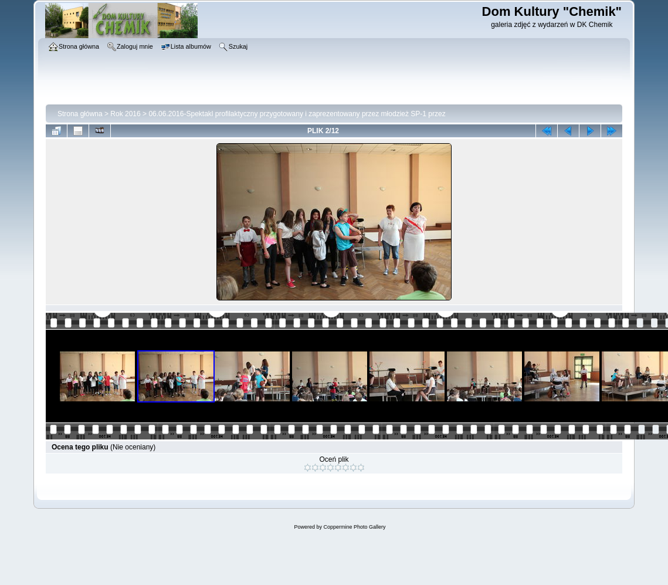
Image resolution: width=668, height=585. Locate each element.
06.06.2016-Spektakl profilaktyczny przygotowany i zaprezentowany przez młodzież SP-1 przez (296, 114)
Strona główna (80, 114)
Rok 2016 (125, 114)
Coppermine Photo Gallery (354, 527)
